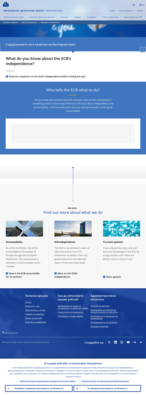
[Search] (120, 4)
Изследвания (91, 17)
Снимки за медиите (34, 314)
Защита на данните (100, 306)
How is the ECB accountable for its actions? (23, 275)
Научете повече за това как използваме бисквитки (105, 381)
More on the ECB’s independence (66, 275)
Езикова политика (99, 326)
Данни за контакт (33, 318)
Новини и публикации (110, 17)
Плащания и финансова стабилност (42, 17)
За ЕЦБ (112, 11)
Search (134, 5)
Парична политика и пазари (14, 17)
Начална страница (10, 22)
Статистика (64, 17)
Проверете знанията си (50, 22)
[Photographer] (41, 234)
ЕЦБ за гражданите (125, 11)
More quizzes (113, 276)
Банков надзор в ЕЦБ (133, 17)
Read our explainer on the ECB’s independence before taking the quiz (47, 76)
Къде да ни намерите (35, 322)
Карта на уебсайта (11, 332)
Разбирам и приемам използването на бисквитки (38, 388)
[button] (137, 5)
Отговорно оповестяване (70, 316)
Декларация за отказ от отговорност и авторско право (73, 307)
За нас (28, 302)
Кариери (140, 11)
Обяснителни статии (35, 310)
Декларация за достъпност (103, 322)
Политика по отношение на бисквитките (104, 317)
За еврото (77, 17)
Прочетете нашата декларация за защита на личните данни (47, 381)
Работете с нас (32, 306)
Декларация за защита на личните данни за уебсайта (104, 310)
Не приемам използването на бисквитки (107, 388)
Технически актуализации (70, 312)
